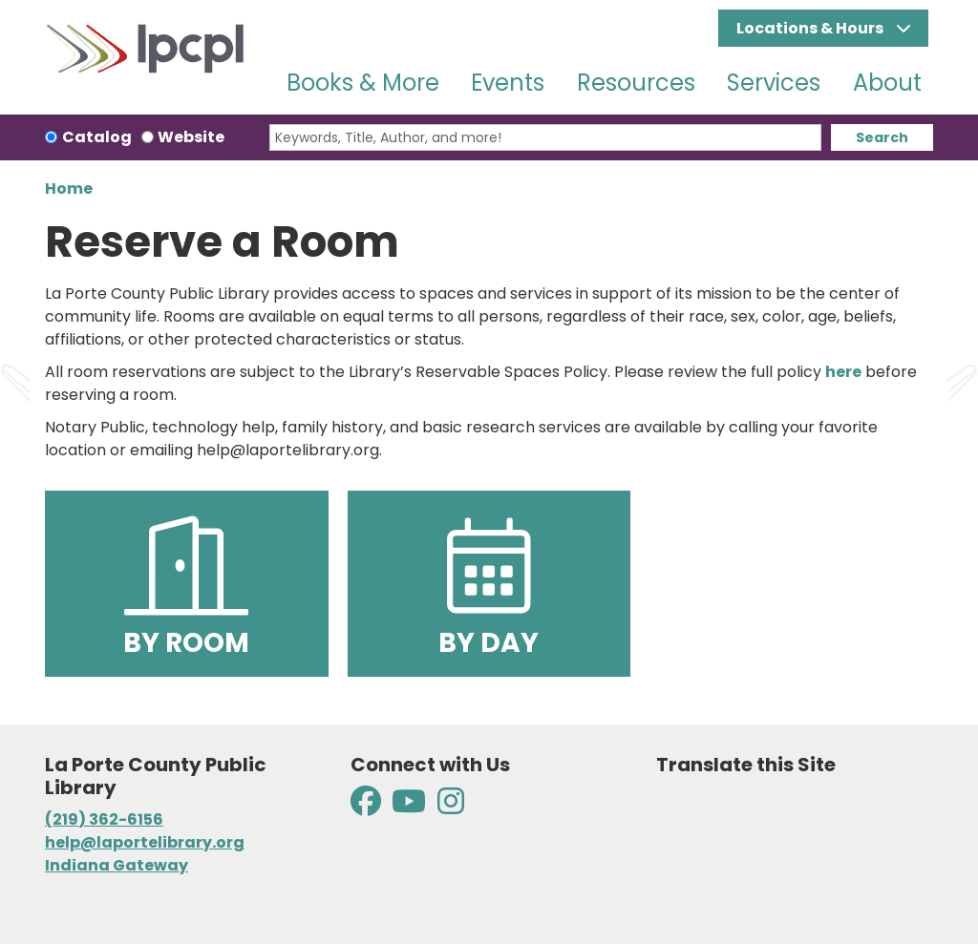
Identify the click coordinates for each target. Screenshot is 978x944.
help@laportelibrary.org (144, 842)
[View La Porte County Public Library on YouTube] (409, 807)
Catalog (97, 137)
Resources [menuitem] (636, 82)
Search (882, 137)
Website (191, 137)
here (843, 372)
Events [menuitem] (507, 82)
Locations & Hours (811, 28)
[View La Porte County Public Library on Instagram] (450, 807)
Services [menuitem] (773, 82)
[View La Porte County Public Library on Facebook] (367, 807)
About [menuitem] (887, 82)
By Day (488, 586)
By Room (186, 586)
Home (69, 188)
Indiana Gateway (116, 865)
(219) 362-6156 (104, 819)
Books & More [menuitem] (363, 82)
